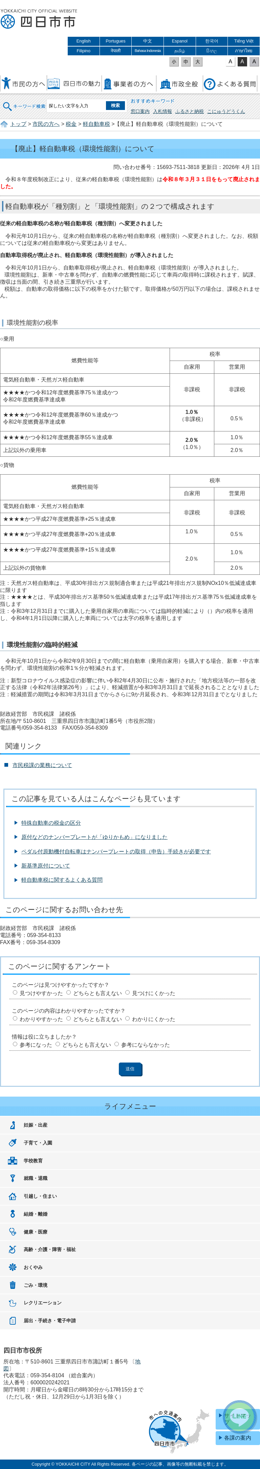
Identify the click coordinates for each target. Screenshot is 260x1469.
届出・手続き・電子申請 (50, 1320)
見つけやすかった (41, 993)
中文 (147, 41)
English (84, 41)
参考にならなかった (145, 1045)
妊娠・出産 (35, 1125)
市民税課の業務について (42, 765)
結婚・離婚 (35, 1214)
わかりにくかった (153, 1019)
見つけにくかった (153, 993)
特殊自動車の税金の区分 (51, 823)
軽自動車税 (96, 124)
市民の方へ (46, 124)
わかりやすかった (41, 1019)
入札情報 (162, 111)
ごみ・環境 (35, 1285)
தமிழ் (179, 50)
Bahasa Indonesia (148, 51)
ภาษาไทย (244, 50)
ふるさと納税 (189, 111)
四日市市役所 (39, 19)
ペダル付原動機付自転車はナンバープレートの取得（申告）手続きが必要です (116, 851)
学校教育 (33, 1160)
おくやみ (33, 1267)
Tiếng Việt (244, 41)
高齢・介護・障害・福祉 (50, 1249)
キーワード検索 (24, 102)
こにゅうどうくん (226, 111)
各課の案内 (237, 1438)
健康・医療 (35, 1232)
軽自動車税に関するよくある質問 (62, 880)
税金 (71, 124)
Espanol (180, 41)
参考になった (36, 1045)
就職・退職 (35, 1178)
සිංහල (211, 50)
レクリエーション (43, 1302)
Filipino (84, 50)
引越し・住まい (40, 1196)
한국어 (211, 41)
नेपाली (116, 50)
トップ (18, 124)
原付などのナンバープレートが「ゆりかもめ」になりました (94, 837)
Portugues (115, 41)
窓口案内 (140, 111)
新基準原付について (45, 866)
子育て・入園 (38, 1143)
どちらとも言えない (97, 993)
